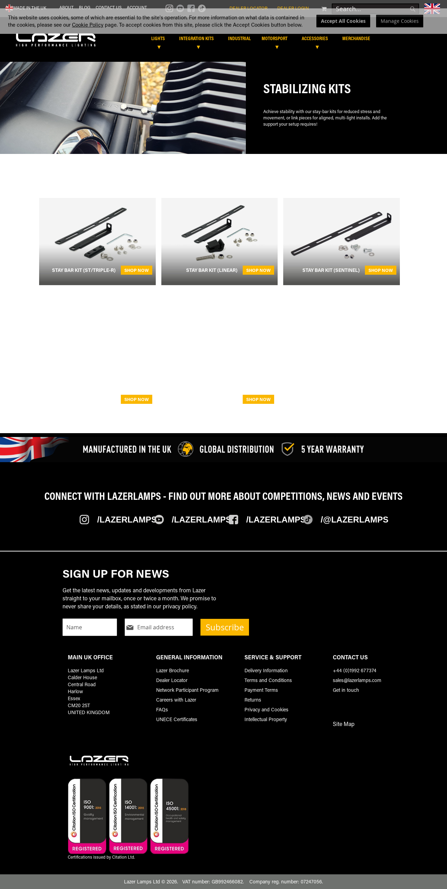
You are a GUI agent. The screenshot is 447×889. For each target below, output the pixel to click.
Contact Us (109, 7)
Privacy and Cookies (266, 709)
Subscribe (225, 627)
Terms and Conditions (268, 680)
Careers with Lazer (176, 699)
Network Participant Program (187, 690)
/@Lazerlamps (354, 519)
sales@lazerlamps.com (357, 680)
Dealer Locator (248, 8)
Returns (252, 699)
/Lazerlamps (127, 519)
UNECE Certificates (176, 719)
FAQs (162, 709)
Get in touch (346, 690)
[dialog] (223, 34)
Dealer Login (293, 8)
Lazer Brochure (172, 670)
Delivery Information (266, 670)
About (66, 7)
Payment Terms (261, 690)
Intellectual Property (265, 719)
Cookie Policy (87, 38)
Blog (84, 7)
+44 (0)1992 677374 (354, 670)
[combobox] (375, 8)
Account (137, 7)
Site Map (343, 723)
